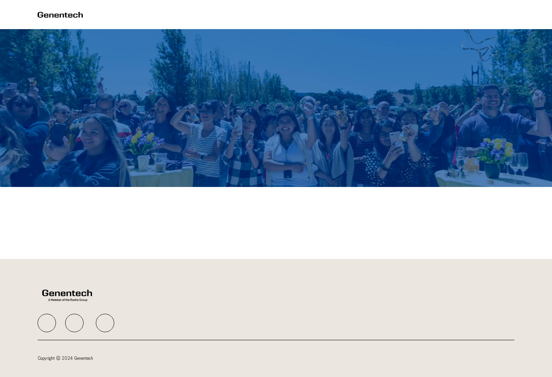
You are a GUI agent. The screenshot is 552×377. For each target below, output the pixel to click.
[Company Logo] (60, 14)
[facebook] (47, 323)
